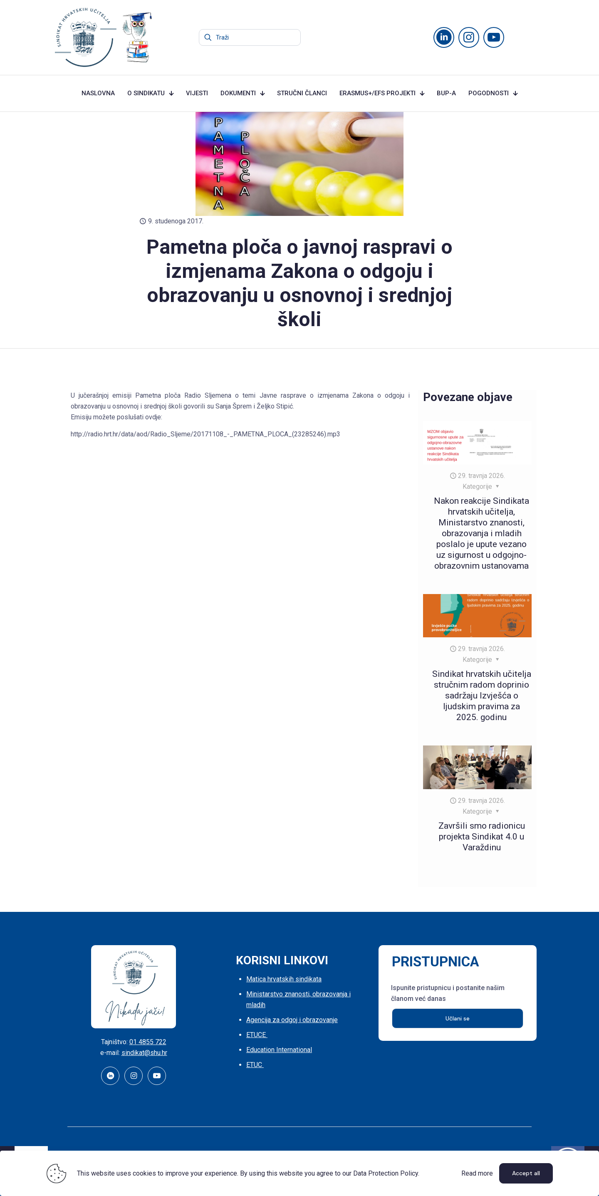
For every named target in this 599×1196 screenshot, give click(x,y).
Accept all (526, 1173)
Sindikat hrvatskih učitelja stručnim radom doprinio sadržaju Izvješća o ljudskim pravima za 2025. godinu (481, 695)
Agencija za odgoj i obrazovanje (292, 1020)
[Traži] (250, 37)
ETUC (255, 1065)
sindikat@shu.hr (144, 1053)
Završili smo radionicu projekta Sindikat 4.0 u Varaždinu (481, 836)
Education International (279, 1050)
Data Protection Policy (385, 1173)
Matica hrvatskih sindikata (284, 979)
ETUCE (256, 1035)
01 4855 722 (147, 1042)
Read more (477, 1173)
